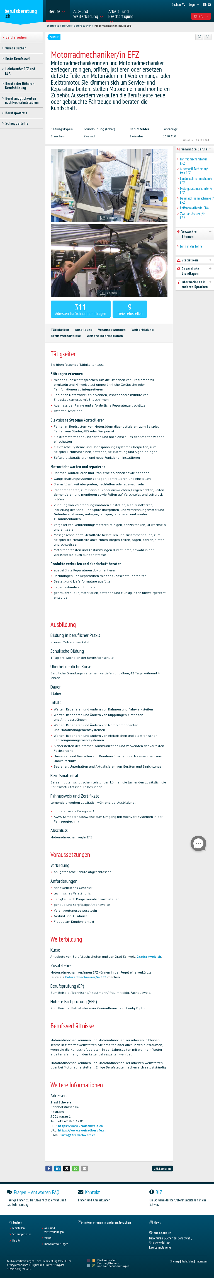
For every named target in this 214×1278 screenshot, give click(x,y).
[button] (49, 1168)
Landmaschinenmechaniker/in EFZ (195, 181)
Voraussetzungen (112, 329)
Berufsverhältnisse (66, 336)
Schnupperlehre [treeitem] (16, 123)
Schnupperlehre (21, 1234)
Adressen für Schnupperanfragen (80, 309)
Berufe (66, 25)
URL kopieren (162, 1169)
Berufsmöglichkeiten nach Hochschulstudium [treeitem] (21, 100)
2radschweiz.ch (149, 956)
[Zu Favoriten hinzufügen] (207, 37)
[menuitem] (58, 11)
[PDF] (199, 37)
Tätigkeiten (60, 329)
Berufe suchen (82, 25)
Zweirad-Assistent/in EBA (192, 216)
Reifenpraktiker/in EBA (194, 208)
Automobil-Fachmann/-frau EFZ (194, 171)
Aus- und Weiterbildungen (54, 1230)
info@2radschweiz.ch (78, 1135)
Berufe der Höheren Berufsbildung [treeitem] (19, 85)
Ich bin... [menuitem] (201, 16)
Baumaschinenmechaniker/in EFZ (195, 200)
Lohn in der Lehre (191, 246)
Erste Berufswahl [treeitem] (17, 58)
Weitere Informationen (105, 336)
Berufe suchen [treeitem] (15, 37)
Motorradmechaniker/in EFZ (113, 25)
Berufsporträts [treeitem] (16, 113)
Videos (47, 1238)
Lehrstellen (18, 1228)
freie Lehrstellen (130, 309)
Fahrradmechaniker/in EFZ (85, 977)
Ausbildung (83, 329)
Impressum (201, 1261)
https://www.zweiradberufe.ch (82, 1130)
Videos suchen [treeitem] (15, 48)
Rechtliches (187, 1261)
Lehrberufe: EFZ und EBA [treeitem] (20, 71)
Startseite (53, 25)
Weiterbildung (143, 329)
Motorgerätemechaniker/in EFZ (195, 190)
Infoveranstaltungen (56, 1244)
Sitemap (175, 1261)
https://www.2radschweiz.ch (80, 1126)
